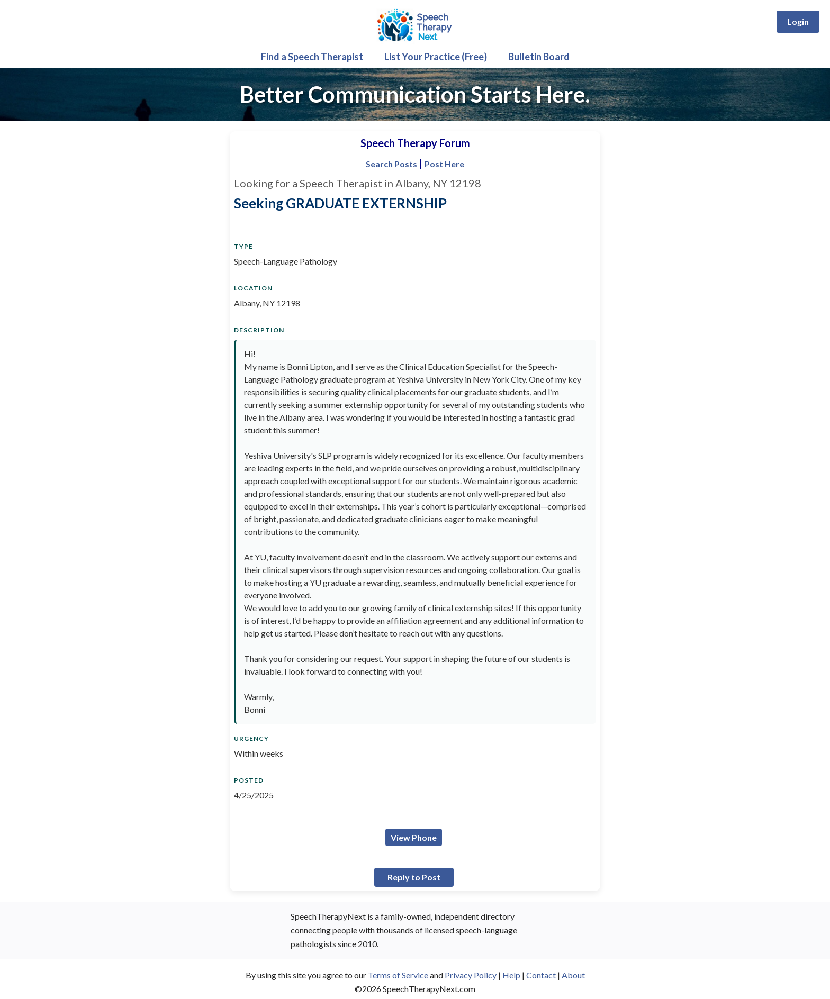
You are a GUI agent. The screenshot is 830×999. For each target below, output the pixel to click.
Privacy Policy (471, 975)
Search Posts (391, 164)
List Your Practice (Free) (435, 56)
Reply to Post (413, 877)
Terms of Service (398, 975)
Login (798, 21)
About (573, 975)
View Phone (414, 837)
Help (511, 975)
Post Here (444, 164)
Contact (541, 975)
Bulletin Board (539, 56)
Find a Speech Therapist (312, 56)
